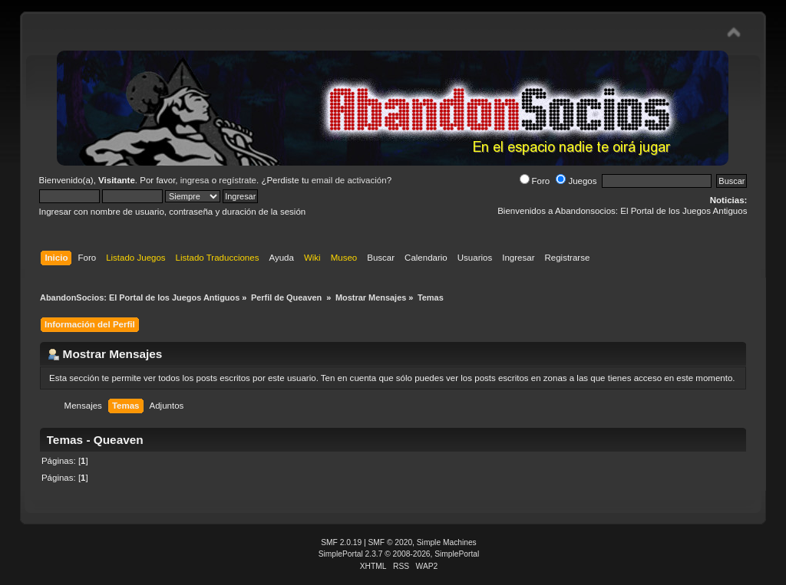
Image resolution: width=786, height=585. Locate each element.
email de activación (349, 180)
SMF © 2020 (390, 542)
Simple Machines (447, 542)
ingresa (195, 180)
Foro (535, 181)
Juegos (576, 181)
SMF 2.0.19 (341, 542)
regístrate (237, 180)
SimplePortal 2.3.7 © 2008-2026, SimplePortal (399, 554)
